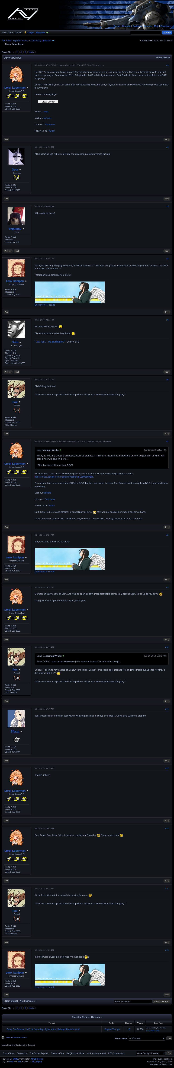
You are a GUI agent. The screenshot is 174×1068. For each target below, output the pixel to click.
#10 (166, 647)
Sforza (99, 65)
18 (128, 1029)
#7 (167, 441)
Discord (148, 26)
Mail (156, 26)
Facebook (50, 124)
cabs (157, 1030)
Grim (15, 342)
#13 (166, 828)
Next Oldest (11, 1001)
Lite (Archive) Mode (75, 1053)
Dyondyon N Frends (45, 304)
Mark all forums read (96, 1053)
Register (40, 32)
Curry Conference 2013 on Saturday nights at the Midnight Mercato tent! (43, 1029)
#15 (166, 950)
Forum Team (8, 1053)
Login (30, 32)
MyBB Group (37, 1059)
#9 (167, 587)
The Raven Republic (39, 1053)
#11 (166, 709)
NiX (19, 1061)
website (47, 118)
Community (35, 40)
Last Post (150, 1030)
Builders (137, 26)
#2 (167, 147)
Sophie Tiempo (112, 1029)
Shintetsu (15, 228)
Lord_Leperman (15, 87)
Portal (117, 26)
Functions (165, 26)
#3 (167, 206)
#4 (167, 259)
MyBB (15, 1059)
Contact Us (22, 1053)
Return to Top (57, 1053)
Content (126, 26)
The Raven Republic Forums (15, 40)
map (46, 111)
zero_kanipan (15, 281)
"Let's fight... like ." (50, 341)
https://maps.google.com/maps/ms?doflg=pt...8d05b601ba (64, 476)
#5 (167, 320)
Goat (15, 169)
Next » (31, 52)
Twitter (51, 131)
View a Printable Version (16, 1037)
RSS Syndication (116, 1053)
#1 (167, 65)
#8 (167, 535)
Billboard (47, 40)
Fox (14, 402)
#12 (166, 768)
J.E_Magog (36, 1061)
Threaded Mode (163, 57)
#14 (166, 888)
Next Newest (26, 1001)
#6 (167, 380)
